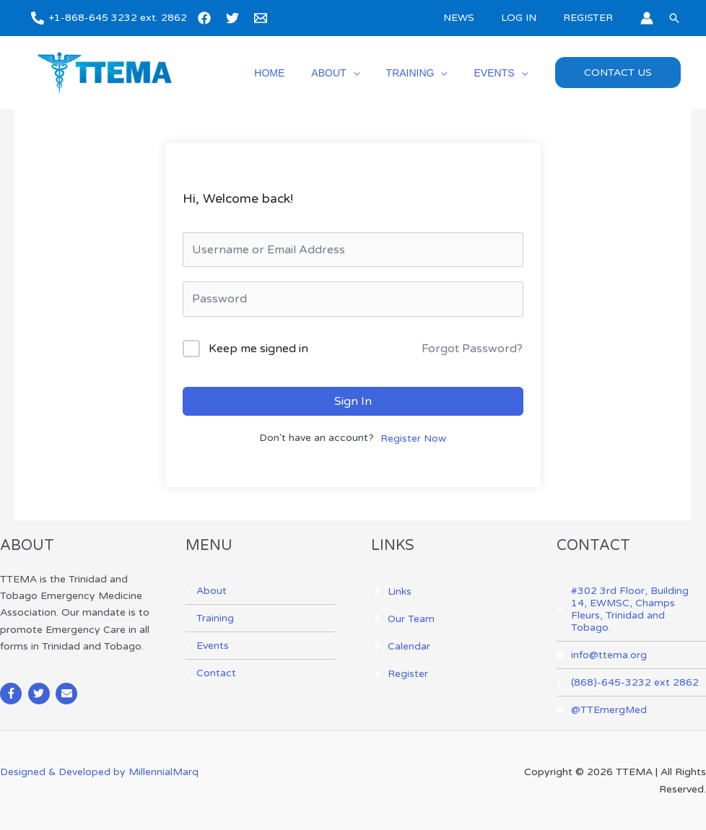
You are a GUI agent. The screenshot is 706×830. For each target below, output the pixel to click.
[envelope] (68, 693)
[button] (674, 18)
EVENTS (497, 73)
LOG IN (528, 18)
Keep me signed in (258, 348)
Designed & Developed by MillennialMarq (99, 772)
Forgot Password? (472, 348)
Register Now (413, 438)
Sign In (353, 401)
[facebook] (206, 18)
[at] (602, 710)
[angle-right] (206, 591)
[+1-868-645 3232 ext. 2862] (109, 18)
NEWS (474, 18)
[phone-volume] (628, 682)
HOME (292, 73)
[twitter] (234, 18)
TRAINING (420, 73)
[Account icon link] (646, 18)
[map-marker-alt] (631, 609)
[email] (263, 18)
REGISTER (591, 18)
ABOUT (345, 73)
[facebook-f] (12, 693)
